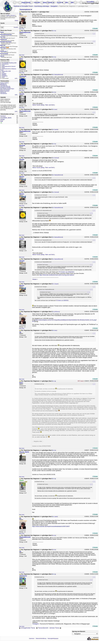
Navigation (54, 6)
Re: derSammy (55, 311)
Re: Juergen (55, 283)
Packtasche (4, 76)
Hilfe (66, 2)
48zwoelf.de (3, 92)
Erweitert (16, 27)
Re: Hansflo (55, 129)
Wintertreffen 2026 (6, 71)
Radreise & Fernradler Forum (23, 6)
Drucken (95, 28)
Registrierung (26, 2)
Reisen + (35, 279)
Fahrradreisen (3, 93)
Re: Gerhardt (55, 157)
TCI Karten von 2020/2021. (67, 272)
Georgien (4, 73)
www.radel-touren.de (5, 86)
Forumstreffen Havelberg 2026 (9, 62)
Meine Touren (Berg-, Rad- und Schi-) (43, 105)
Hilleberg (4, 74)
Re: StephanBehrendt (57, 74)
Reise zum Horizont (5, 89)
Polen (3, 65)
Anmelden (90, 1)
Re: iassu (54, 109)
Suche (59, 2)
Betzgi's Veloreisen (4, 91)
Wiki (72, 2)
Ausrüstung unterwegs (41, 6)
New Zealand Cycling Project (7, 88)
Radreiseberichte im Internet (8, 66)
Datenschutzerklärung (41, 638)
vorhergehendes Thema (27, 628)
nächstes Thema (55, 628)
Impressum (31, 638)
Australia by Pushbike (5, 87)
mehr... (16, 78)
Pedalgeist (35, 624)
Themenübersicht (42, 628)
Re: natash (55, 516)
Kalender (37, 2)
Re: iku (54, 30)
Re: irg (53, 381)
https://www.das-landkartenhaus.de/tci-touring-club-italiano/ (56, 275)
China (3, 67)
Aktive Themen (47, 2)
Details (16, 20)
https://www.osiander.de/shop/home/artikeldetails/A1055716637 (51, 526)
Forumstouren (5, 64)
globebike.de (3, 84)
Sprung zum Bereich (78, 631)
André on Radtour (4, 82)
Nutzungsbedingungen (53, 638)
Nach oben (21, 28)
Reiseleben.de (3, 85)
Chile (3, 72)
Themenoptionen (26, 9)
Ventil (3, 77)
